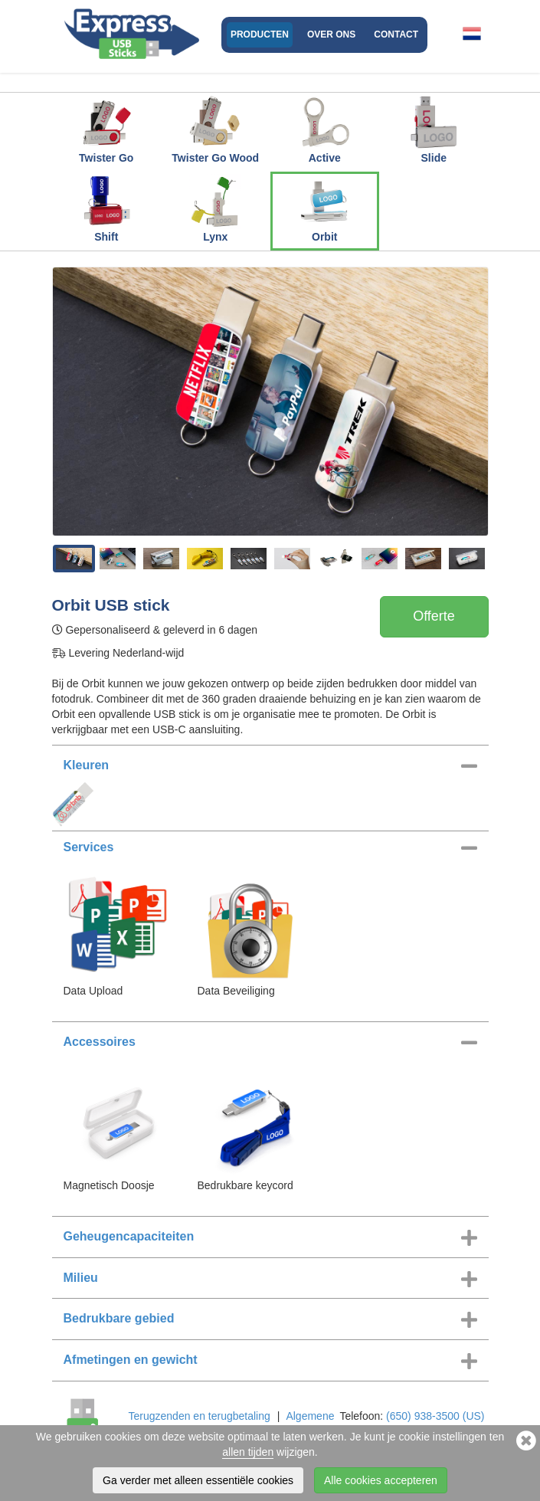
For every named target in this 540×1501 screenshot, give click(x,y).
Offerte (434, 616)
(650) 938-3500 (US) (435, 1416)
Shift (106, 208)
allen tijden (247, 1452)
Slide (433, 129)
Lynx (215, 208)
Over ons (331, 34)
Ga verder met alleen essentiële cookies (198, 1480)
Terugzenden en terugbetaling (199, 1416)
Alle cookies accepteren (380, 1480)
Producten (260, 34)
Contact (396, 34)
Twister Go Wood (215, 129)
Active (325, 129)
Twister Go (106, 129)
